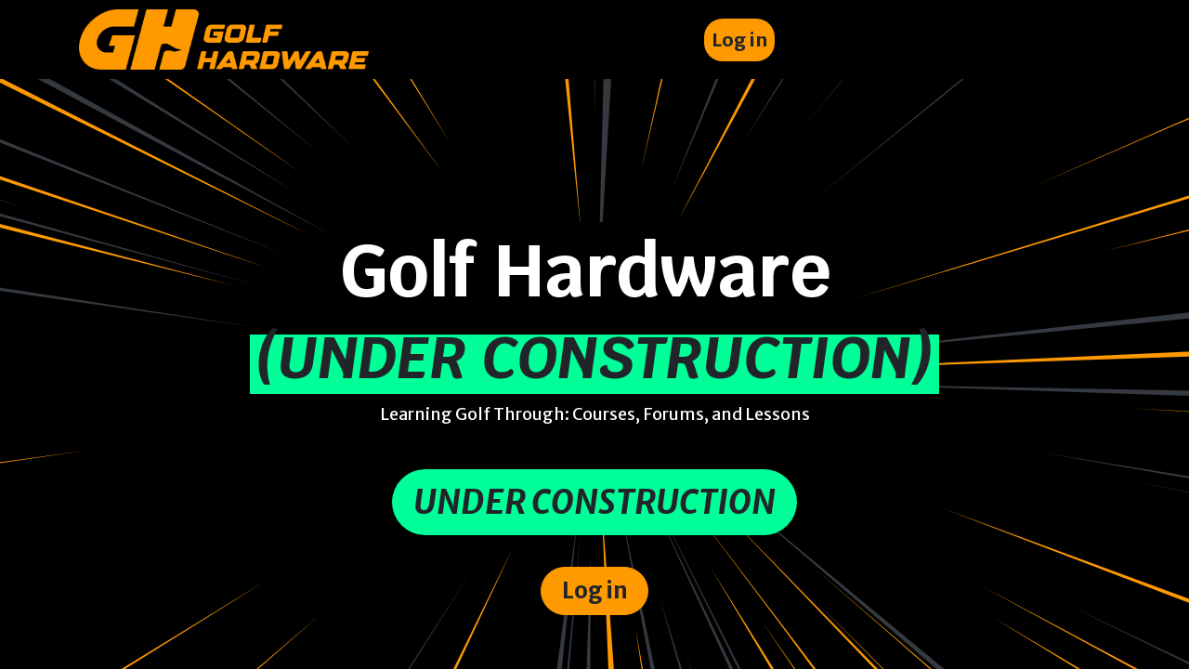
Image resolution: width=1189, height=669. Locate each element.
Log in (739, 39)
